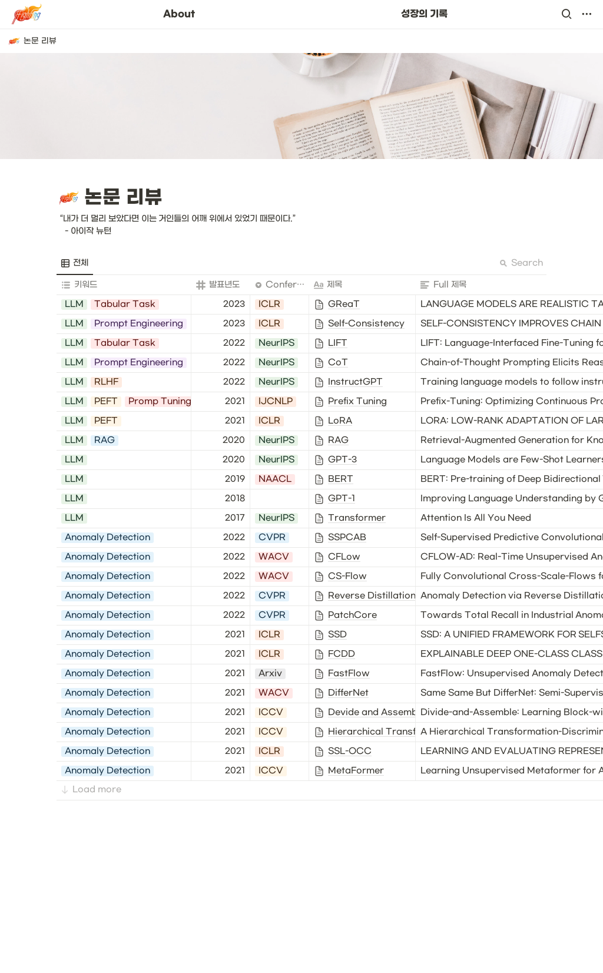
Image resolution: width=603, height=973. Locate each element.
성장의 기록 (424, 14)
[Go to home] (27, 14)
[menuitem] (75, 263)
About (179, 14)
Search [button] (521, 263)
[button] (566, 14)
